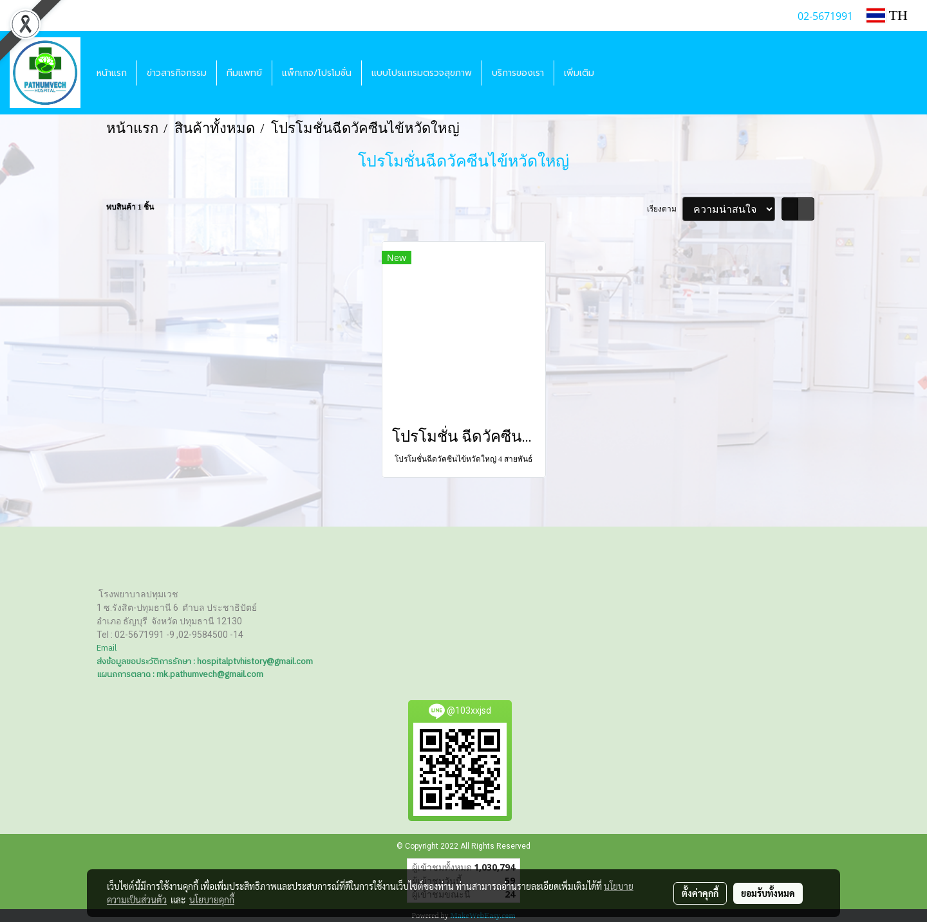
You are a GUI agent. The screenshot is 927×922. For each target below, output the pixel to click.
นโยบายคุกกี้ (211, 899)
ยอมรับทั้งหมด (768, 893)
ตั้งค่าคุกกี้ (700, 893)
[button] (615, 73)
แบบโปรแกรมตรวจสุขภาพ (421, 73)
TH (887, 15)
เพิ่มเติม (579, 73)
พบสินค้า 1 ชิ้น (130, 207)
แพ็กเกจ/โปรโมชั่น (316, 73)
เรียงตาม (664, 208)
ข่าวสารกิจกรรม (177, 73)
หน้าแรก (112, 73)
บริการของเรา (518, 73)
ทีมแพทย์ (244, 73)
